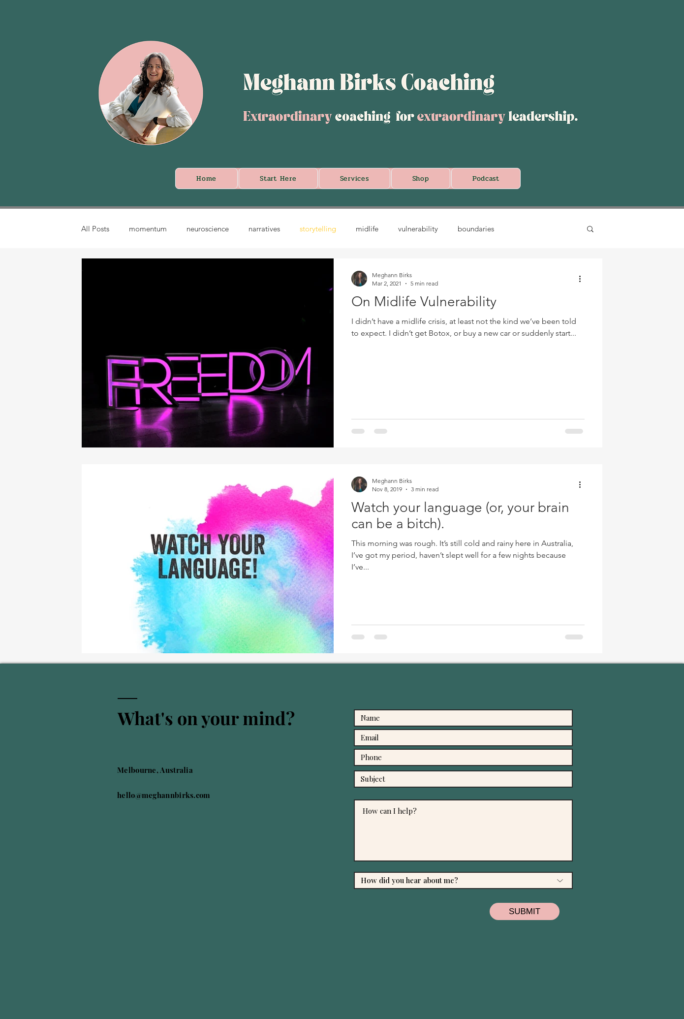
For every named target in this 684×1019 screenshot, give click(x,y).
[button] (590, 229)
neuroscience (208, 228)
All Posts (95, 228)
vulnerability (418, 228)
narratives (264, 228)
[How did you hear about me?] (463, 880)
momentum (148, 228)
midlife (367, 228)
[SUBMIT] (525, 911)
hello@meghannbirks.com (164, 795)
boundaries (476, 228)
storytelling (318, 228)
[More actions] (583, 279)
